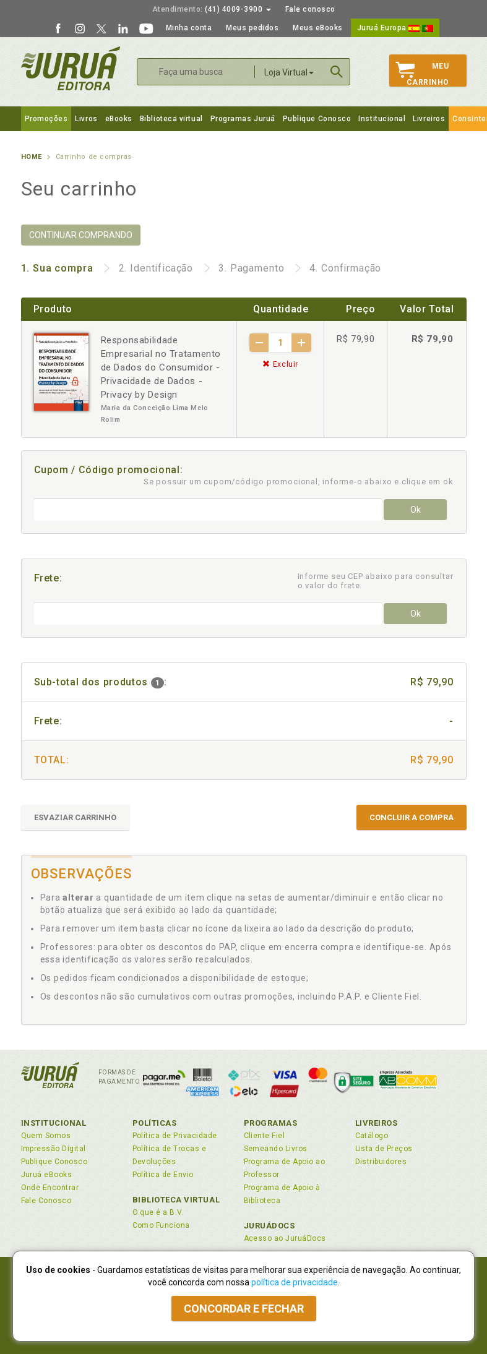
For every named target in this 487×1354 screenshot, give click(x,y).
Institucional (381, 118)
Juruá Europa (395, 28)
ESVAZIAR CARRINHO (75, 817)
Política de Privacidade (174, 1135)
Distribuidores (381, 1161)
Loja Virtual (289, 72)
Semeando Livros (276, 1148)
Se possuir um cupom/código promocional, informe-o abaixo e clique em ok (299, 481)
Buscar (337, 72)
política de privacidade (294, 1282)
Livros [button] (86, 118)
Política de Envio (163, 1174)
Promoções (46, 118)
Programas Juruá (242, 118)
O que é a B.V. (158, 1212)
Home (31, 157)
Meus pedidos (252, 28)
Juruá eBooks (46, 1174)
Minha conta (189, 28)
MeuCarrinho (422, 74)
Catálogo (372, 1135)
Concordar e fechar (244, 1308)
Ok (415, 510)
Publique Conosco (317, 118)
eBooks (118, 118)
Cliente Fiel (264, 1135)
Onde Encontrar (50, 1187)
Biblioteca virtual (171, 118)
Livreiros (429, 118)
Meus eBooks (318, 28)
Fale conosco (310, 9)
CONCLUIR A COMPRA (411, 817)
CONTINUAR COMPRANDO (80, 235)
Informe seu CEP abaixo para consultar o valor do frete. (376, 581)
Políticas (154, 1123)
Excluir (280, 364)
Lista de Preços (384, 1148)
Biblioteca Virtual (176, 1199)
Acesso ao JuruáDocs (285, 1238)
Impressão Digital (53, 1148)
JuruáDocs (269, 1225)
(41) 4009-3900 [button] (211, 9)
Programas (271, 1123)
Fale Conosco (46, 1200)
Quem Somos (46, 1135)
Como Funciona (161, 1225)
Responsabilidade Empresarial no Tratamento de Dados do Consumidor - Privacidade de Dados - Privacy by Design (161, 367)
